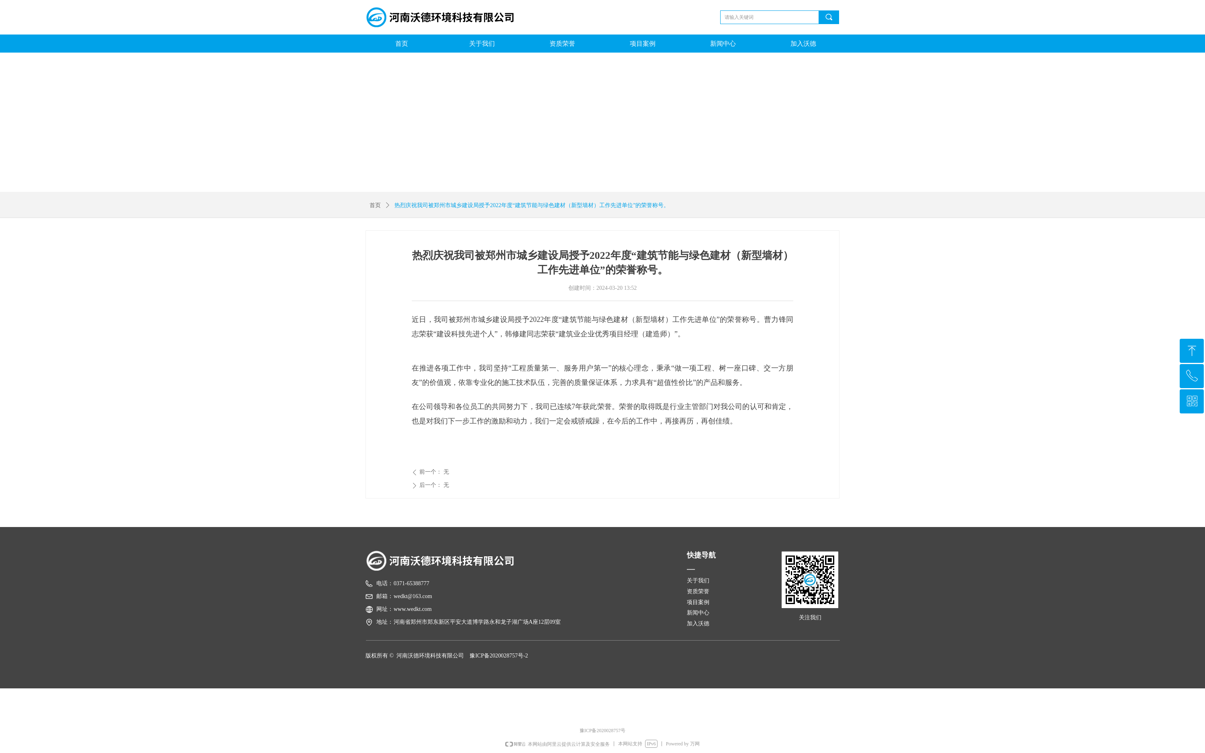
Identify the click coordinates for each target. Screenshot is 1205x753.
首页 (375, 205)
